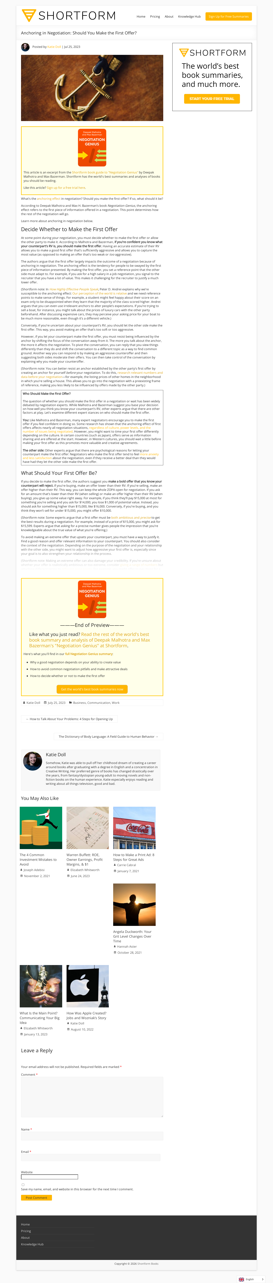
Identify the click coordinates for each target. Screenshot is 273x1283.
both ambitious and (131, 517)
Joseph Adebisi (34, 868)
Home (141, 16)
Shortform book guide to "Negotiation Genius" (105, 172)
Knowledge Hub (189, 16)
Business (79, 701)
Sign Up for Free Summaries (229, 16)
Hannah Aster (127, 945)
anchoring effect (48, 199)
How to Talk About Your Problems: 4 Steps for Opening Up (69, 717)
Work (115, 701)
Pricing (155, 16)
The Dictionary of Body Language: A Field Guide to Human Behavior (108, 735)
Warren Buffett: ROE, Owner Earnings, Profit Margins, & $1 (85, 858)
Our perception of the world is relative (99, 293)
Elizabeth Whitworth (85, 868)
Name (26, 1128)
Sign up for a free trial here (66, 188)
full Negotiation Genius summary (88, 654)
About (169, 16)
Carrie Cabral (126, 863)
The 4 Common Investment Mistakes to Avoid (38, 858)
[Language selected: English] (251, 1279)
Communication (98, 701)
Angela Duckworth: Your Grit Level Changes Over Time (132, 935)
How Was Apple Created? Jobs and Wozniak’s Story (86, 1014)
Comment (29, 1073)
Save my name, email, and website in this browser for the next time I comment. (77, 1188)
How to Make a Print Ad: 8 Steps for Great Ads (133, 855)
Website (27, 1171)
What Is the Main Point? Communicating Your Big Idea (40, 1016)
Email (26, 1150)
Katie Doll (54, 47)
